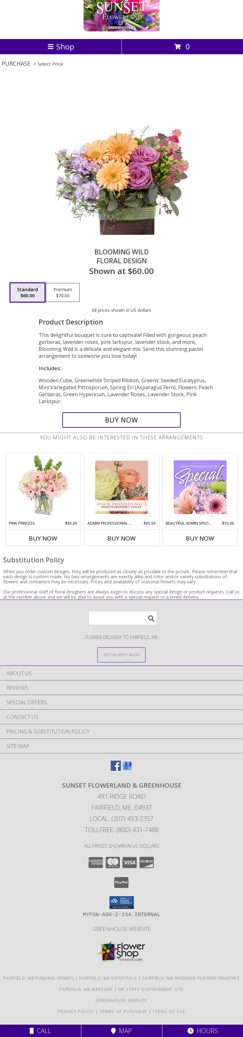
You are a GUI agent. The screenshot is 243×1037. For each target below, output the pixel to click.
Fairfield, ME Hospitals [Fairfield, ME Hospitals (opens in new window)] (108, 978)
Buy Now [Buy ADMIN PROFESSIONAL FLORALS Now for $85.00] (121, 538)
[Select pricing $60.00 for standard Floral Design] (27, 292)
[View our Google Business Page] (127, 768)
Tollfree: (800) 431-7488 (122, 829)
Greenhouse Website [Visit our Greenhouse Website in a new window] (121, 928)
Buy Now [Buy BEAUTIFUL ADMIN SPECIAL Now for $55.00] (200, 538)
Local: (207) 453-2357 (121, 818)
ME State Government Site (151, 989)
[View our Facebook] (116, 768)
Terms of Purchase (123, 1011)
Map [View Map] (121, 1031)
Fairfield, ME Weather (86, 989)
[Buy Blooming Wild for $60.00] (121, 420)
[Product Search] (123, 618)
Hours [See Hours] (202, 1031)
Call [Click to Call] (40, 1031)
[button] (121, 902)
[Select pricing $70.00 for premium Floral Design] (62, 292)
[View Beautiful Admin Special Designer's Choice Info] (200, 487)
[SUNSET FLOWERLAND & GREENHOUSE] (121, 30)
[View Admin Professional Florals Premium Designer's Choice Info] (121, 487)
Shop (60, 46)
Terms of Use (169, 1011)
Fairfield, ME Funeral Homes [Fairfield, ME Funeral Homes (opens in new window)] (38, 978)
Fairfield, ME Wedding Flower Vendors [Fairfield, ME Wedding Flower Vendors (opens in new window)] (191, 978)
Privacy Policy (76, 1011)
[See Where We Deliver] (121, 655)
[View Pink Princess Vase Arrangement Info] (43, 487)
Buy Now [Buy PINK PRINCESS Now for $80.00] (43, 538)
